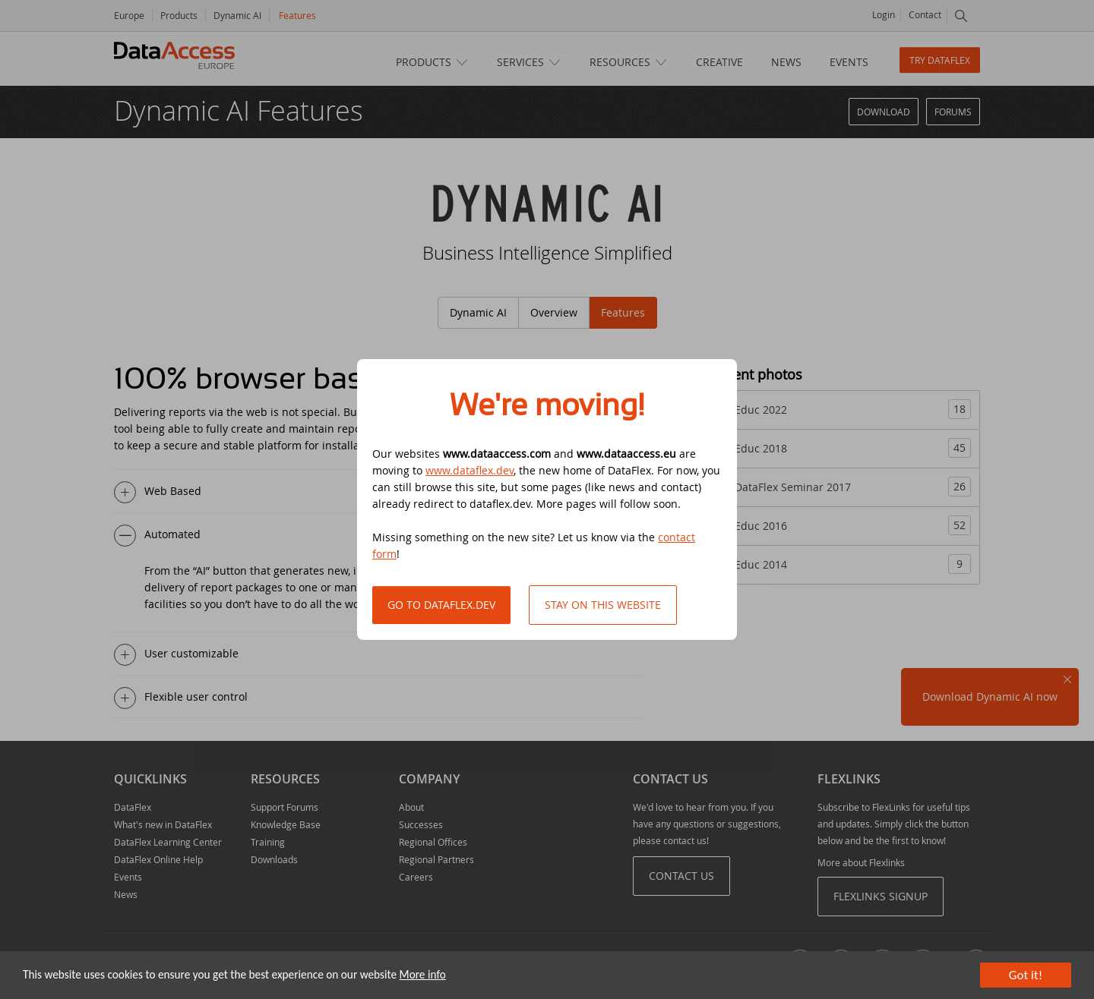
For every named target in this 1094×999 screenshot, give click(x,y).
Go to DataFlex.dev (441, 604)
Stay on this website (603, 604)
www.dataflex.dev (469, 470)
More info (423, 974)
